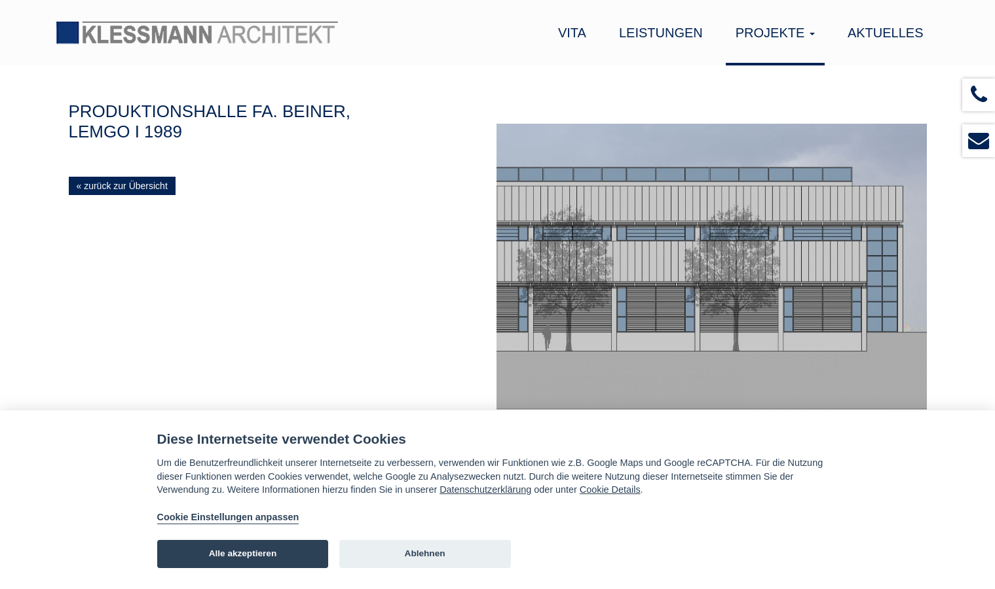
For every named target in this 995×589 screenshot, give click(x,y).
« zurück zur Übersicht (122, 186)
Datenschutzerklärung (485, 489)
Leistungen (661, 33)
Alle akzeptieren (243, 553)
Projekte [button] (775, 33)
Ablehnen (425, 553)
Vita (572, 33)
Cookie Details (610, 489)
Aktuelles (886, 33)
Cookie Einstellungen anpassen (228, 517)
